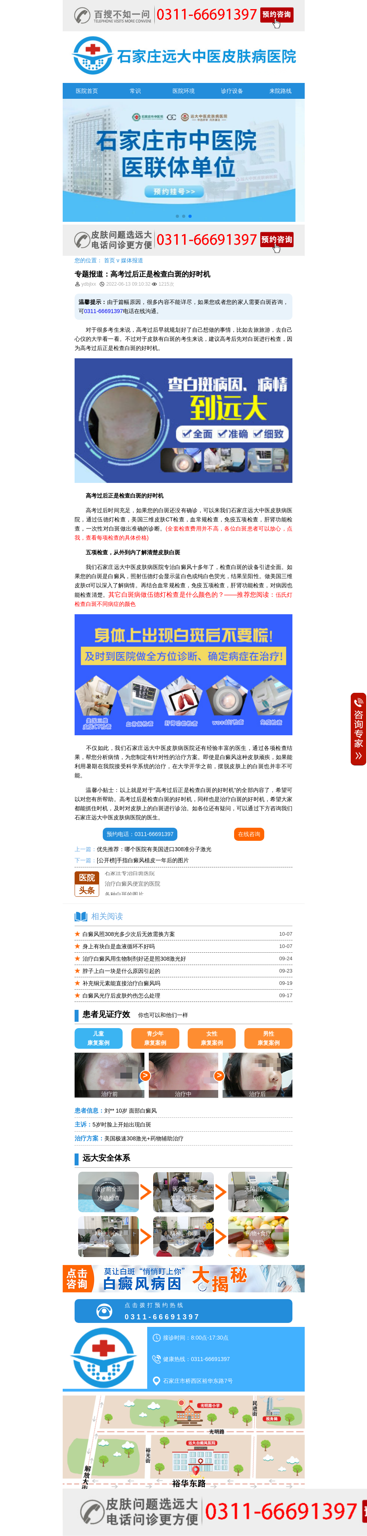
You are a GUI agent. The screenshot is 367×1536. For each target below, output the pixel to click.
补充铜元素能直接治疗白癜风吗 (121, 983)
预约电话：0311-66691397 (140, 834)
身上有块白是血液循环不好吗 (119, 946)
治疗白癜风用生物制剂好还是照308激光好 (134, 958)
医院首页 (87, 91)
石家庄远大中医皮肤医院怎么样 (144, 871)
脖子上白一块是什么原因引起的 (121, 971)
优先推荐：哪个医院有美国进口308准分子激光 (154, 849)
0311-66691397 (103, 311)
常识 (135, 91)
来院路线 (280, 91)
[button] (177, 216)
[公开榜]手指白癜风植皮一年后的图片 (143, 860)
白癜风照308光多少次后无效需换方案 (129, 934)
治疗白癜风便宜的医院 (132, 893)
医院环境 (184, 91)
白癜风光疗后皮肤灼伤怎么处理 (121, 995)
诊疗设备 (232, 91)
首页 (109, 260)
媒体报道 (132, 260)
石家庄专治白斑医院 (130, 882)
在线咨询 (249, 834)
